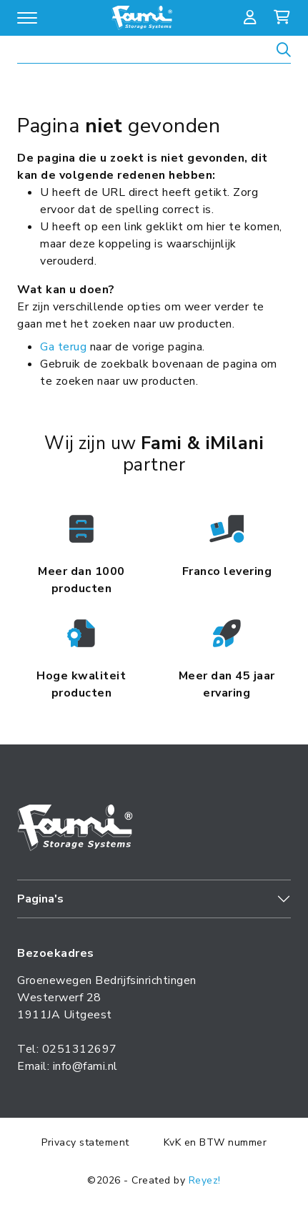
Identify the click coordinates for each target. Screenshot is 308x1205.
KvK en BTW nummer (215, 1142)
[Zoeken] (284, 52)
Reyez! (205, 1180)
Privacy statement (85, 1142)
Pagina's (40, 899)
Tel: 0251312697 (67, 1049)
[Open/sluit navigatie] (27, 17)
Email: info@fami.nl (67, 1066)
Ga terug (63, 347)
